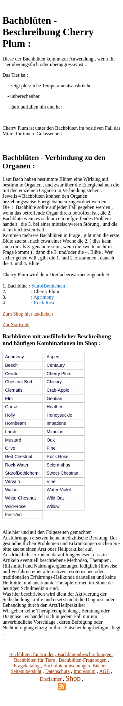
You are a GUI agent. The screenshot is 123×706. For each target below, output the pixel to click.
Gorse (11, 406)
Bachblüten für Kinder (31, 654)
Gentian (54, 398)
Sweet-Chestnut (62, 473)
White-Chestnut (20, 498)
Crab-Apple (58, 390)
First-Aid (13, 514)
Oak (51, 440)
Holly (10, 415)
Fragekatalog (27, 665)
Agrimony (14, 356)
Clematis (13, 390)
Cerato (11, 373)
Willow (53, 506)
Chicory (54, 381)
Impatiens (56, 423)
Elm (9, 398)
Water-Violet (59, 489)
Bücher (100, 665)
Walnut (12, 489)
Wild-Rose (15, 506)
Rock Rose (57, 456)
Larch (10, 431)
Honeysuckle (59, 415)
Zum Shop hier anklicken (27, 314)
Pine (51, 448)
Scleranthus (58, 464)
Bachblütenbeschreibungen (84, 654)
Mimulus (55, 431)
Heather (54, 406)
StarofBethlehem (21, 473)
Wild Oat (55, 498)
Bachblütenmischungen (66, 665)
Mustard (13, 440)
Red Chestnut (18, 456)
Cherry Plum (59, 373)
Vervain (12, 481)
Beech (11, 365)
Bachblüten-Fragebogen (82, 660)
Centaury (56, 365)
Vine (51, 481)
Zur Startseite (16, 324)
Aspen (53, 356)
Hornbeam (15, 423)
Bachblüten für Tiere (34, 660)
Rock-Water (16, 464)
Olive (10, 448)
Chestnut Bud (18, 381)
